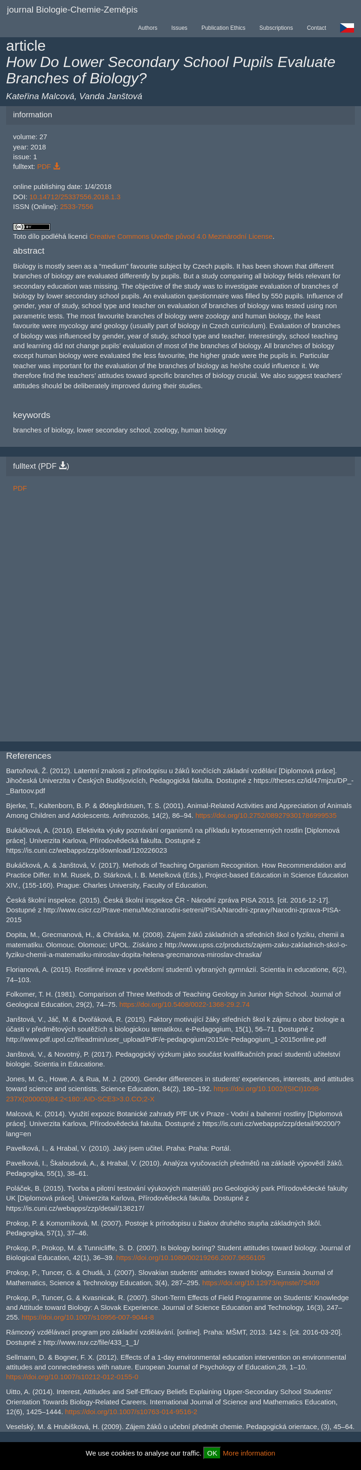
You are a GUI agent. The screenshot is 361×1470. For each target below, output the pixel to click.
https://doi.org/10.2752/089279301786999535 (266, 815)
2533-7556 (77, 206)
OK (212, 1453)
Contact (316, 28)
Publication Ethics (223, 28)
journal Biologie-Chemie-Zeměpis (72, 9)
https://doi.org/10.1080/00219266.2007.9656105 (190, 1257)
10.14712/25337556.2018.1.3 (74, 197)
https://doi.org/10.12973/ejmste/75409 (261, 1283)
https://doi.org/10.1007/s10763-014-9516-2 (131, 1412)
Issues (179, 28)
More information (249, 1453)
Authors (147, 28)
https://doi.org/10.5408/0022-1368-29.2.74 (185, 1004)
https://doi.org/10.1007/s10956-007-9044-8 (87, 1317)
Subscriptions (276, 28)
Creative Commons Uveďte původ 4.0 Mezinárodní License (181, 236)
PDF (48, 166)
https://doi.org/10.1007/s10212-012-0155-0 (72, 1377)
